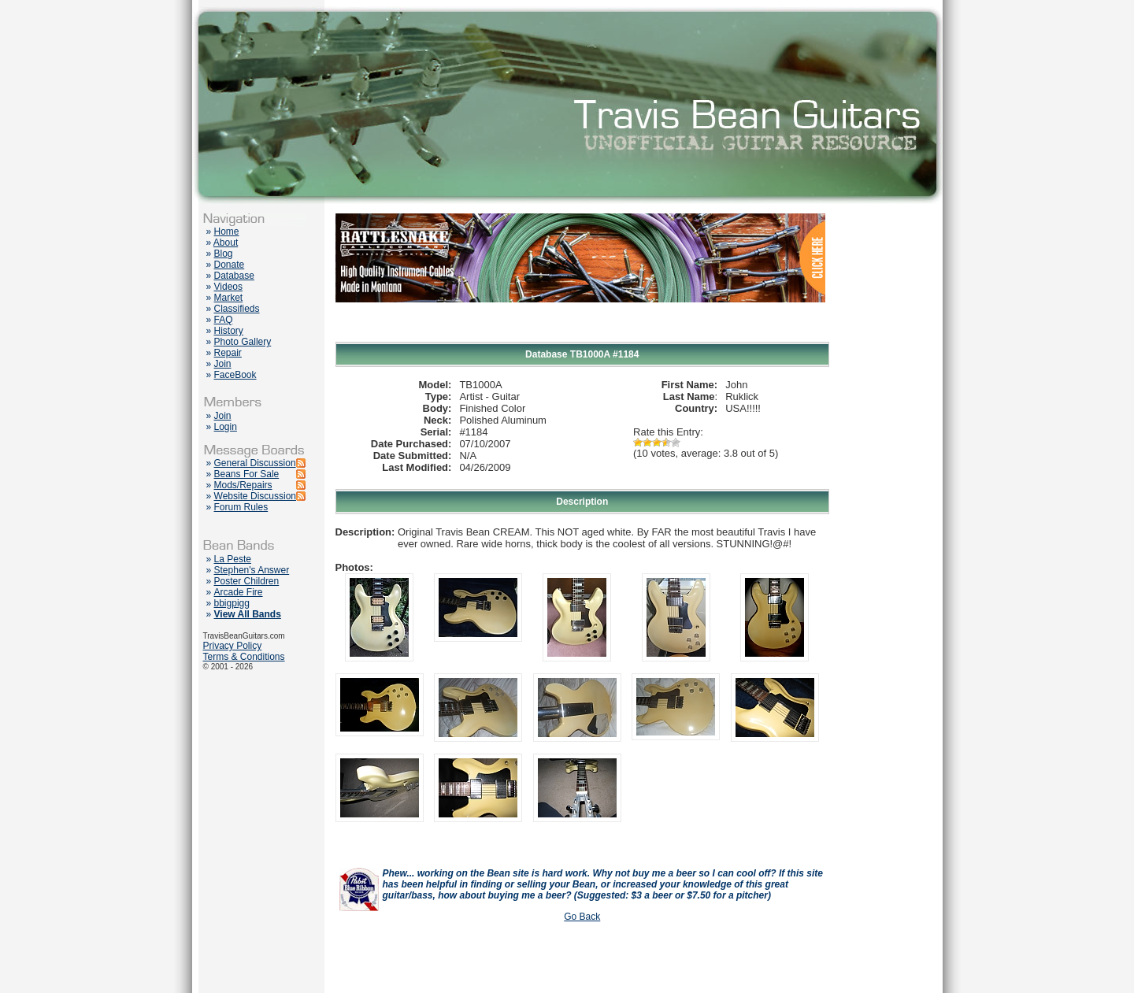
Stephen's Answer (252, 570)
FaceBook (235, 374)
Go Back (582, 916)
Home (226, 231)
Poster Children (247, 581)
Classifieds (237, 308)
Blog (223, 253)
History (228, 330)
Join (223, 363)
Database (234, 275)
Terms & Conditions (244, 656)
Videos (228, 286)
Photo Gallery (243, 341)
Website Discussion (255, 496)
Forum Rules (241, 507)
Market (228, 297)
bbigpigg (232, 603)
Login (225, 426)
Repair (228, 352)
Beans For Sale (247, 474)
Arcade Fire (238, 592)
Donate (229, 264)
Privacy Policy (232, 645)
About (225, 242)
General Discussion (255, 463)
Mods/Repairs (243, 485)
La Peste (232, 559)
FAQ (223, 319)
